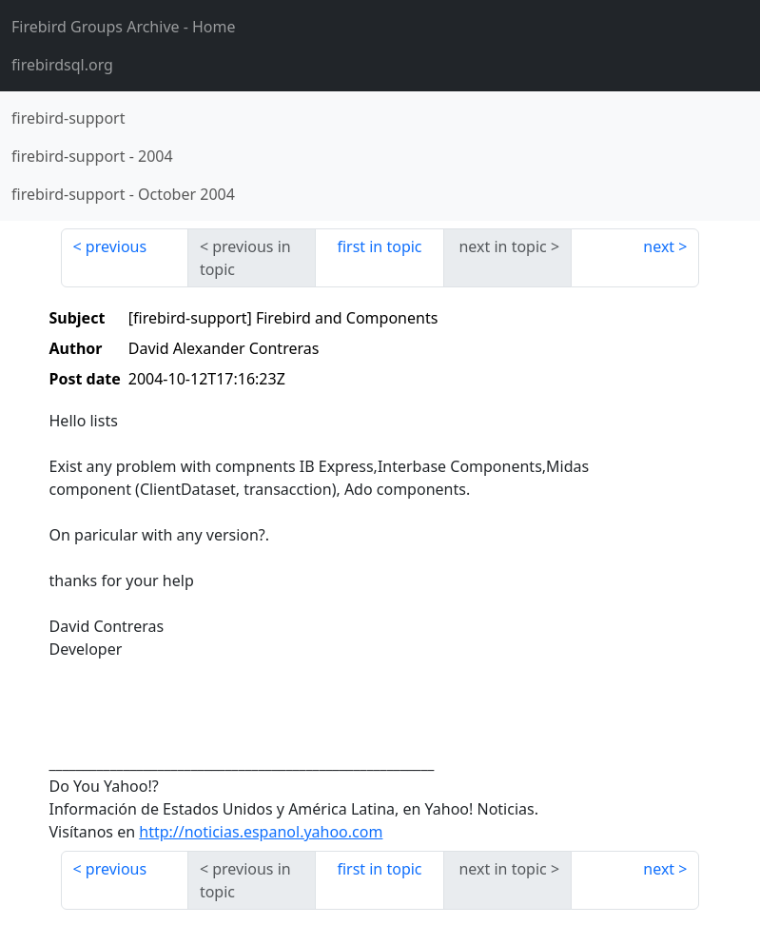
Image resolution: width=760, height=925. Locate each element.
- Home (123, 26)
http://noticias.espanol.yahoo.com (260, 831)
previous (116, 246)
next (658, 246)
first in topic (379, 246)
